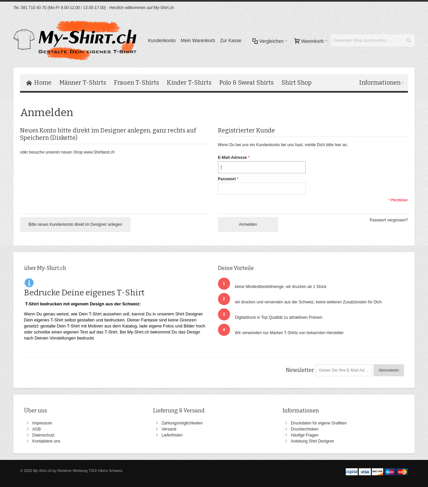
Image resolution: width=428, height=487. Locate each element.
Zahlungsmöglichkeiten (182, 423)
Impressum (42, 423)
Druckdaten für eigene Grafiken (319, 423)
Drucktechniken (305, 429)
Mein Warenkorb (198, 40)
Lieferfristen (172, 435)
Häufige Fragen (305, 435)
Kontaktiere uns (46, 441)
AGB (36, 429)
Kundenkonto (162, 40)
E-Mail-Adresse (232, 157)
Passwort (227, 179)
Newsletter (300, 370)
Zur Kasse (230, 40)
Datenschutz (43, 435)
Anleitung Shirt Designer (312, 441)
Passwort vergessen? (388, 220)
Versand (169, 429)
